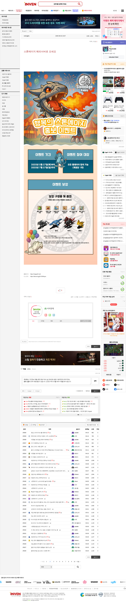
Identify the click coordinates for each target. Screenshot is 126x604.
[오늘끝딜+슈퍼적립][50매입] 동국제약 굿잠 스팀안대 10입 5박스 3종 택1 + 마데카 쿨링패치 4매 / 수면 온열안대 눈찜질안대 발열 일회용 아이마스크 (113, 234)
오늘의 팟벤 (5, 80)
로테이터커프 (78, 450)
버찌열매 (25, 36)
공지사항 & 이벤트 (7, 31)
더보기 (53, 315)
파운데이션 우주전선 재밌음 (39, 485)
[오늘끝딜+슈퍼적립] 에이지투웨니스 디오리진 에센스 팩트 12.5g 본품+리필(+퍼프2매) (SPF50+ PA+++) (113, 241)
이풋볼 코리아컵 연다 (37, 453)
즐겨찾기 (42, 425)
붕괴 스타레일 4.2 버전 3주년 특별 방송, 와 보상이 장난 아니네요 (49, 450)
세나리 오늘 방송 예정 (37, 505)
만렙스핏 (77, 509)
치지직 (4, 100)
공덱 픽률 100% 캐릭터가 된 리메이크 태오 (43, 464)
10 (74, 561)
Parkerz (77, 474)
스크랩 (76, 297)
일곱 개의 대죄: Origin (8, 124)
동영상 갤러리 (6, 34)
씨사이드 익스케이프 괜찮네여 (40, 523)
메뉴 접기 (85, 321)
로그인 (115, 10)
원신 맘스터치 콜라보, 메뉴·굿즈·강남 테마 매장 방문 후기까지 (49, 502)
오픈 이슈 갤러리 (6, 74)
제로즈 (76, 453)
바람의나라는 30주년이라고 (39, 478)
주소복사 (24, 341)
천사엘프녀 (78, 523)
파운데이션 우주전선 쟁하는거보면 (41, 460)
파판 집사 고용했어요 (37, 533)
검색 (78, 567)
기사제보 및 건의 (6, 37)
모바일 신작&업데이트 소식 (9, 46)
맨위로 (88, 391)
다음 (78, 561)
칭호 (61, 321)
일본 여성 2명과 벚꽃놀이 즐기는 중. (41, 547)
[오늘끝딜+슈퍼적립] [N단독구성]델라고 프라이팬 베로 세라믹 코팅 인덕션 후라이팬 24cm (113, 228)
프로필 (42, 321)
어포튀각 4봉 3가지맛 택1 (110, 231)
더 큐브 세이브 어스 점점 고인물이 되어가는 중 (44, 530)
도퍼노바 (77, 446)
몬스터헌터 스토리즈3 (8, 127)
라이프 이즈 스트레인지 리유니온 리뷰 (42, 467)
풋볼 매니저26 (6, 136)
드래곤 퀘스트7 (6, 133)
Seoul (76, 481)
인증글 (26, 425)
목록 (90, 41)
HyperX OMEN (6, 118)
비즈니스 (37, 588)
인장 (33, 321)
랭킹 (52, 321)
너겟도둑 (77, 443)
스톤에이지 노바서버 (37, 488)
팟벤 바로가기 (6, 97)
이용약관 (44, 588)
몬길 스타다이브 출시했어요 (39, 432)
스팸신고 (87, 297)
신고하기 (81, 297)
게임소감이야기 (96, 31)
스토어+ (122, 64)
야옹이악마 (78, 551)
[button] (39, 414)
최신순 (34, 369)
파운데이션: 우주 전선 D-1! (39, 537)
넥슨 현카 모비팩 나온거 (38, 516)
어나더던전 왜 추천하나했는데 (40, 519)
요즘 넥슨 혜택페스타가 (38, 474)
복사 (30, 31)
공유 (72, 297)
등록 (95, 381)
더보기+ (58, 397)
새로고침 (97, 369)
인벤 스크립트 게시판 (8, 43)
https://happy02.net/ (35, 274)
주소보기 (24, 31)
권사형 (76, 488)
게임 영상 (4, 115)
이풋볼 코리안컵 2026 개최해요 (40, 439)
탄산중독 (77, 498)
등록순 (29, 369)
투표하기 (113, 304)
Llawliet (76, 432)
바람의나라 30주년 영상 (38, 495)
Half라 (76, 471)
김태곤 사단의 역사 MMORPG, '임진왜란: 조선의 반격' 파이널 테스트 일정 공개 (54, 471)
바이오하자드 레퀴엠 (8, 130)
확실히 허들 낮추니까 (37, 491)
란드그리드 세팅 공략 (37, 446)
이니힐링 (49, 315)
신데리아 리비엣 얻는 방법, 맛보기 (41, 509)
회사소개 (29, 588)
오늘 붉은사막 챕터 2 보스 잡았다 (40, 544)
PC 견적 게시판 (6, 86)
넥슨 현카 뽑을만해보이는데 (39, 540)
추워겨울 (77, 547)
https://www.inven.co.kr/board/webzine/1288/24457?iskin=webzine (45, 341)
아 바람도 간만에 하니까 (38, 457)
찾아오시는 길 (87, 588)
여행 (3, 109)
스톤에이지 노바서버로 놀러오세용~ (41, 481)
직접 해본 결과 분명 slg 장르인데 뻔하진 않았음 (44, 512)
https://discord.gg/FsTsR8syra (38, 276)
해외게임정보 (6, 112)
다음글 (29, 391)
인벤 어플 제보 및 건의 (8, 40)
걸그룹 (4, 106)
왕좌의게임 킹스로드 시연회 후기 (40, 551)
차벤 (3, 103)
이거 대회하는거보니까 (37, 443)
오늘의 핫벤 (5, 77)
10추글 (34, 425)
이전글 (37, 391)
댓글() (95, 41)
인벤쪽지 (45, 315)
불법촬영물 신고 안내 (76, 588)
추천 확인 (94, 297)
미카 (76, 485)
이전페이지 (80, 391)
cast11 (76, 467)
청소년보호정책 (64, 588)
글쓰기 (96, 420)
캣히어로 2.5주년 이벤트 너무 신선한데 (42, 436)
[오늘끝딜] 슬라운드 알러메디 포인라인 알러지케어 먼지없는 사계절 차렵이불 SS (113, 237)
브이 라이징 (5, 121)
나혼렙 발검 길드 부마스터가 (39, 526)
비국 (76, 436)
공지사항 (96, 588)
